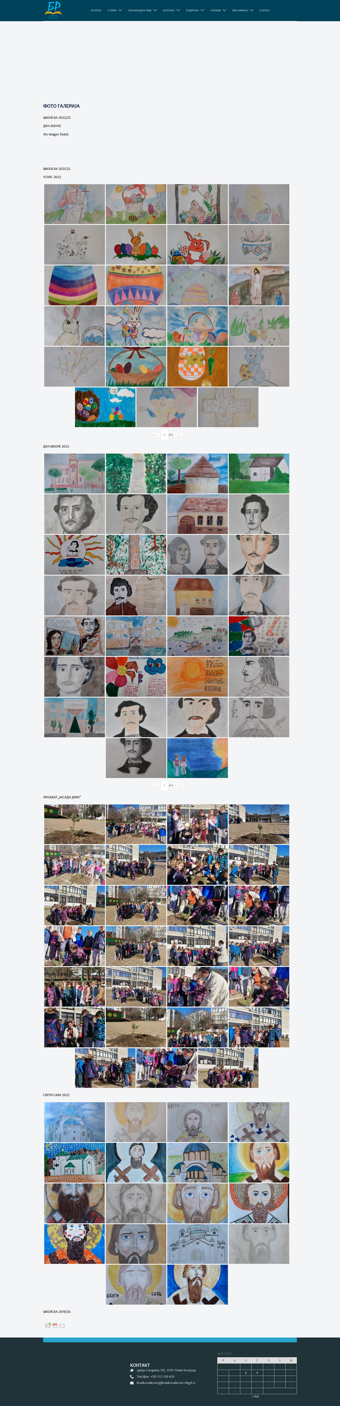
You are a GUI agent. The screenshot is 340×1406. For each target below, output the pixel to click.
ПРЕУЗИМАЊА (240, 10)
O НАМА (112, 10)
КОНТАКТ (265, 10)
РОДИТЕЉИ (192, 10)
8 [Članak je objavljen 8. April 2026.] (246, 1372)
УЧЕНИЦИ (215, 10)
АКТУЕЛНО (169, 10)
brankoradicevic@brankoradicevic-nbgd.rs (166, 1382)
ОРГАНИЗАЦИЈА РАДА (140, 10)
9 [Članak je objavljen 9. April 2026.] (257, 1372)
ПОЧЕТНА (96, 10)
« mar (255, 1396)
